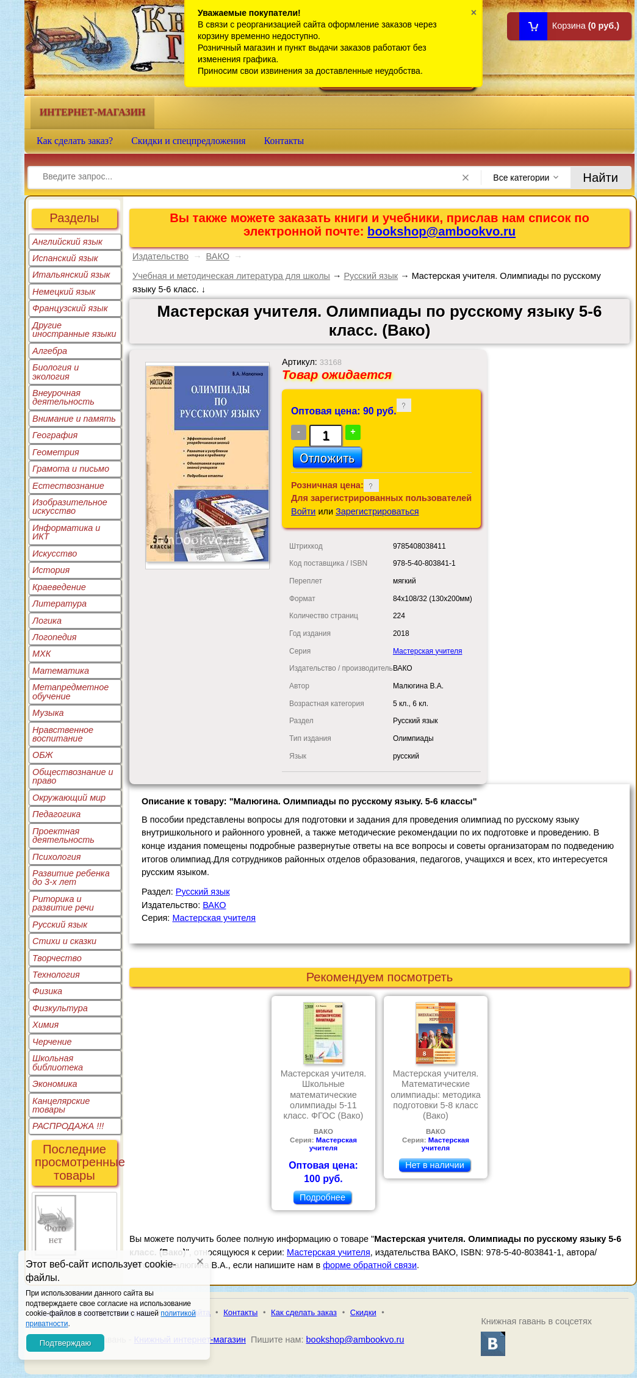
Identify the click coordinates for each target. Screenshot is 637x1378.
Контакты (284, 140)
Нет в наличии (434, 1165)
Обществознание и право (72, 776)
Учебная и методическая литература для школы (231, 276)
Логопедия (54, 637)
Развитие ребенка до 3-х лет (71, 877)
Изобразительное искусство (69, 506)
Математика (60, 671)
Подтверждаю (65, 1342)
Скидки (363, 1312)
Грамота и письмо (70, 469)
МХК (41, 653)
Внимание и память (74, 419)
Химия (45, 1025)
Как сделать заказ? (75, 140)
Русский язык (59, 924)
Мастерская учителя (427, 651)
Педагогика (56, 814)
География (54, 435)
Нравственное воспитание (62, 734)
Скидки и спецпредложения (188, 140)
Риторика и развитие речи (63, 903)
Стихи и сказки (64, 941)
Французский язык (69, 308)
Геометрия (55, 452)
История (51, 570)
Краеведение (59, 587)
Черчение (52, 1042)
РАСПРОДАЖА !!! (68, 1126)
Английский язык (67, 242)
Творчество (57, 958)
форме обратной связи (370, 1265)
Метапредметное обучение (70, 691)
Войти (303, 511)
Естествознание (68, 486)
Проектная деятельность (63, 835)
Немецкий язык (63, 292)
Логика (47, 621)
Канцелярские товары (61, 1105)
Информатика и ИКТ (66, 532)
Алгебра (49, 351)
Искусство (54, 553)
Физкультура (60, 1008)
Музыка (48, 713)
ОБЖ (42, 755)
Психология (56, 857)
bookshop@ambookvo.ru (441, 231)
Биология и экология (55, 372)
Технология (56, 974)
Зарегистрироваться (377, 511)
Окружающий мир (69, 798)
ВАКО (217, 256)
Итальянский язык (71, 275)
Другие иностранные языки (74, 329)
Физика (47, 991)
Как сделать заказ (304, 1312)
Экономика (54, 1084)
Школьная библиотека (57, 1062)
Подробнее (322, 1197)
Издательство (160, 256)
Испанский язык (65, 258)
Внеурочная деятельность (63, 397)
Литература (59, 603)
